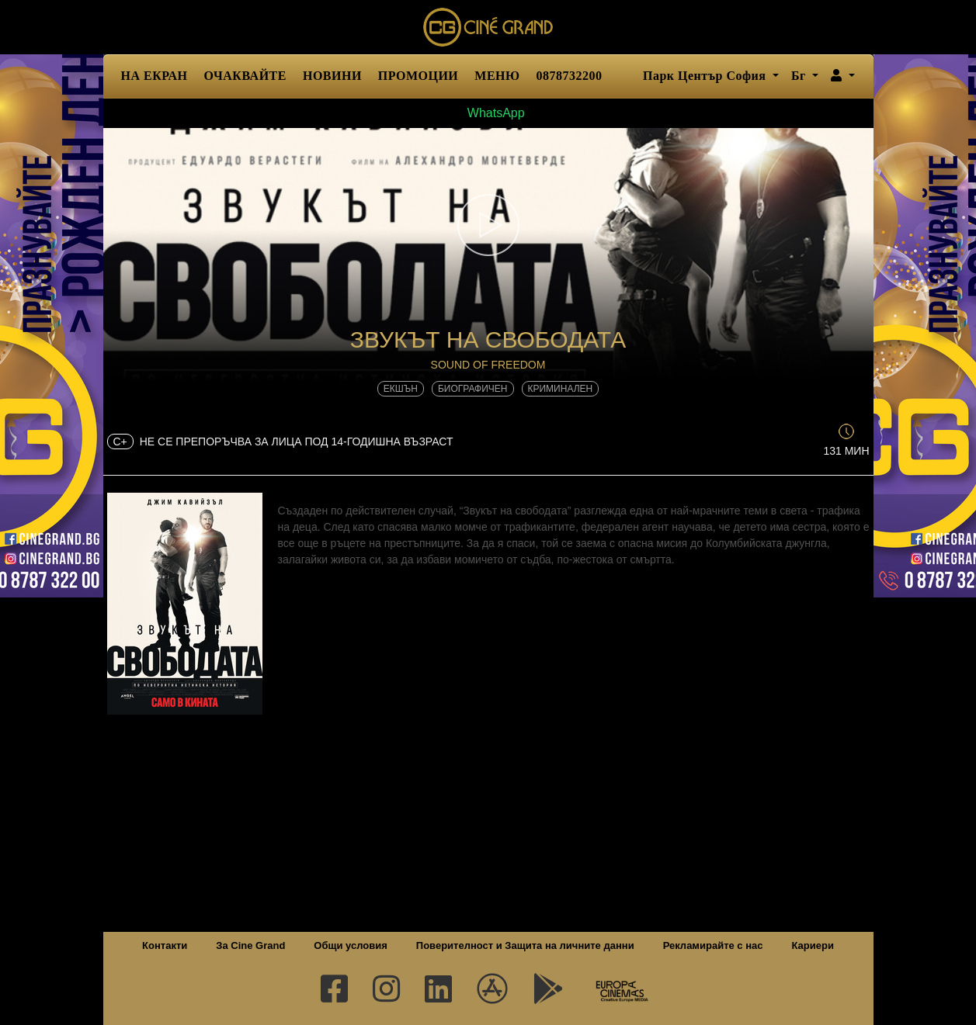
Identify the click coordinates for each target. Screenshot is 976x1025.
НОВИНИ (332, 75)
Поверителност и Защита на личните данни (525, 945)
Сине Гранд (488, 27)
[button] (843, 76)
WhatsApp (487, 112)
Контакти (164, 945)
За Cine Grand (250, 945)
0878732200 (570, 75)
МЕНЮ (496, 75)
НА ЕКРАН (154, 75)
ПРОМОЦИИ (418, 75)
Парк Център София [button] (706, 75)
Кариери (813, 945)
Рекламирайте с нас (713, 945)
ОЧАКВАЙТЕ (245, 75)
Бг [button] (800, 75)
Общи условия (350, 945)
